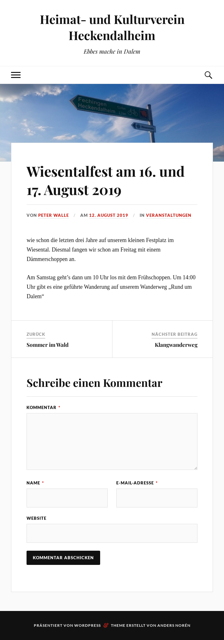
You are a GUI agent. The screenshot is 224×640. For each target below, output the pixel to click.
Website (36, 518)
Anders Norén (174, 625)
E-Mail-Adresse (137, 482)
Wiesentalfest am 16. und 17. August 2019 (106, 180)
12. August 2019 (108, 215)
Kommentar (43, 407)
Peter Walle (53, 215)
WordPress (87, 625)
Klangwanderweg (176, 344)
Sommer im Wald (48, 344)
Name (35, 482)
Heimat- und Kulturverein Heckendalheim (112, 27)
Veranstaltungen (168, 215)
